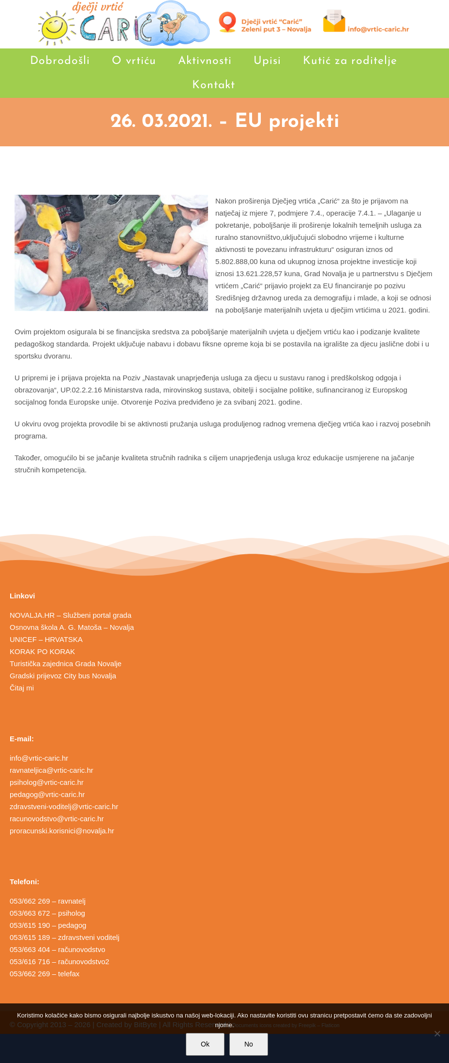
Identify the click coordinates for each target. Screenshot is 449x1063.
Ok (205, 1044)
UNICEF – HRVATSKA (46, 639)
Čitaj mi (22, 688)
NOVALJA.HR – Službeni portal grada (71, 615)
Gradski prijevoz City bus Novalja (63, 676)
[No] (437, 1033)
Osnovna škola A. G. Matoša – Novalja (72, 627)
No (248, 1044)
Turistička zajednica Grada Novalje (65, 663)
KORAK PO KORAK (42, 651)
